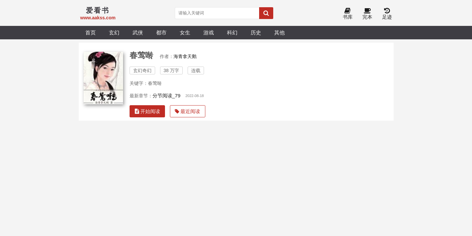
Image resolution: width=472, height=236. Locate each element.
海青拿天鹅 (185, 56)
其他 (279, 32)
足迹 (387, 14)
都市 (161, 32)
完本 (367, 14)
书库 (348, 14)
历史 (256, 32)
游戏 (208, 32)
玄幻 (114, 32)
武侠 (138, 32)
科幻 (232, 32)
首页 (90, 32)
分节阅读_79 (167, 95)
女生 (185, 32)
